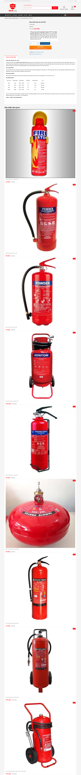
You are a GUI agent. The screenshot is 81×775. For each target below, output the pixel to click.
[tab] (10, 57)
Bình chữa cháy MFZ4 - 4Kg (11, 253)
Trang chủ (6, 18)
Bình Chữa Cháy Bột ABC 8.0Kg (12, 623)
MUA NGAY (40, 46)
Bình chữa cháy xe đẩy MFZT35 (12, 401)
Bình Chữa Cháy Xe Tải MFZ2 (12, 475)
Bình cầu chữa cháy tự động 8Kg (12, 549)
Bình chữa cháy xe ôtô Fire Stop (12, 179)
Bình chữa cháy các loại (39, 52)
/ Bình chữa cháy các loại (14, 18)
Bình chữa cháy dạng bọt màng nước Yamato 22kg (16, 771)
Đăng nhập (62, 9)
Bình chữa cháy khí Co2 (37, 54)
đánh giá (31, 26)
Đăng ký (66, 9)
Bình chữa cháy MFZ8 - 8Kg (11, 327)
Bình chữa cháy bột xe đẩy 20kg (12, 697)
